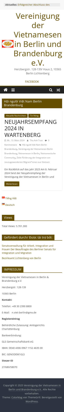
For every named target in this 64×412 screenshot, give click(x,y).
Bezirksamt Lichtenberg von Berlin (21, 258)
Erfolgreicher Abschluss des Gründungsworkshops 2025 (34, 6)
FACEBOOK (32, 82)
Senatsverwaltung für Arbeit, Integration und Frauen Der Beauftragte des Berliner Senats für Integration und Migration (29, 249)
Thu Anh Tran (36, 140)
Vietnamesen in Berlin (28, 153)
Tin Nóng (34, 115)
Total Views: (9, 226)
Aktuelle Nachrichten (16, 115)
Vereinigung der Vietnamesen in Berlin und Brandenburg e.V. (37, 39)
